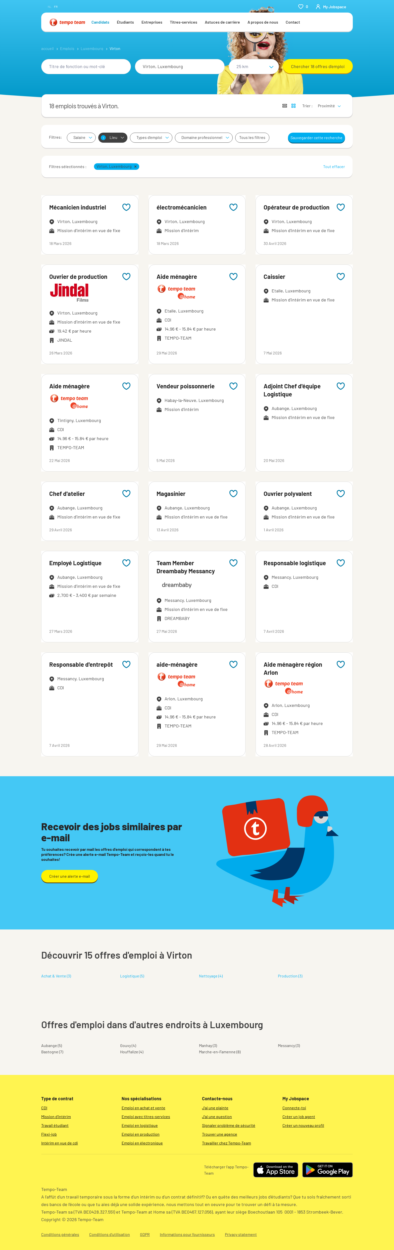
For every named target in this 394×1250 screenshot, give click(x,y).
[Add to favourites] (126, 207)
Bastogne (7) (52, 1051)
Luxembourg (92, 48)
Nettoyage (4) (211, 975)
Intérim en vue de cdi (59, 1142)
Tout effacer (334, 166)
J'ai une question (217, 1116)
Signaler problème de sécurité (228, 1125)
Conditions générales (60, 1234)
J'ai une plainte (215, 1107)
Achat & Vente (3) (56, 975)
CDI (44, 1107)
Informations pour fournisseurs (187, 1234)
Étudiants (125, 22)
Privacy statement (241, 1234)
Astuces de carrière (222, 22)
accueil (47, 48)
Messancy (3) (289, 1045)
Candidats (100, 22)
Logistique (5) (132, 975)
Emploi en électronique (142, 1142)
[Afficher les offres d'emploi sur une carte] (293, 105)
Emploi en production (141, 1134)
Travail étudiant (55, 1125)
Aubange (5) (51, 1045)
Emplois (67, 48)
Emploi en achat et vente (143, 1107)
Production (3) (290, 975)
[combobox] (86, 66)
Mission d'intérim (56, 1116)
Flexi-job (49, 1134)
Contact (293, 22)
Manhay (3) (208, 1045)
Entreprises (151, 22)
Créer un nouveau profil (303, 1125)
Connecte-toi (294, 1107)
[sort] (328, 102)
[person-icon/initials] (331, 6)
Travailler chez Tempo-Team (226, 1142)
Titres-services (183, 22)
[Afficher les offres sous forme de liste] (284, 105)
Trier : (307, 105)
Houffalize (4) (131, 1051)
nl (50, 6)
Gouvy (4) (128, 1045)
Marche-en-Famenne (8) (219, 1051)
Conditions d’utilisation (109, 1234)
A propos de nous (263, 22)
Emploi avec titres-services (146, 1116)
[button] (135, 166)
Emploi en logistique (140, 1125)
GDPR (145, 1234)
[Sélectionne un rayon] (254, 66)
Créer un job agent (298, 1116)
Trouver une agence (219, 1134)
